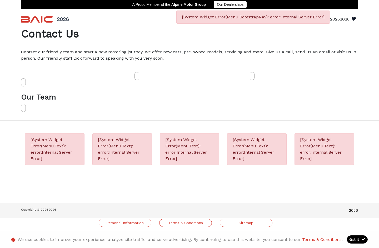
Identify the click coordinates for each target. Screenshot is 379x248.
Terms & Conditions (185, 223)
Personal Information (125, 223)
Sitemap (246, 223)
